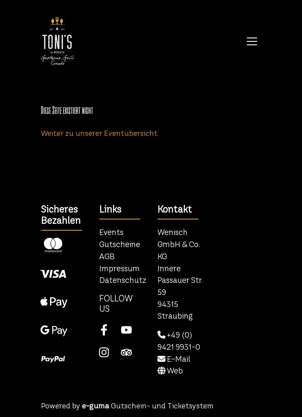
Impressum (119, 268)
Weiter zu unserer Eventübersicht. (100, 133)
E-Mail (173, 359)
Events (111, 232)
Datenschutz (122, 280)
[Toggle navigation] (252, 41)
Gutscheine (119, 244)
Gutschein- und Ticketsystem (148, 405)
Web (170, 371)
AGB (107, 256)
